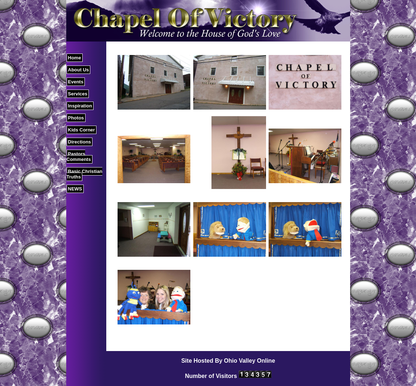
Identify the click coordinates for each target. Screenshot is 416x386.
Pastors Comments (79, 156)
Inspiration (80, 106)
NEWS (75, 189)
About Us (78, 69)
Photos (76, 118)
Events (76, 81)
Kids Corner (81, 130)
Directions (79, 142)
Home (74, 57)
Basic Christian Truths (85, 174)
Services (78, 93)
